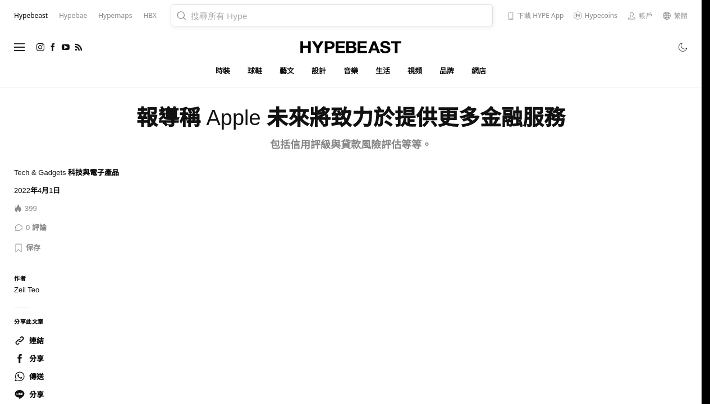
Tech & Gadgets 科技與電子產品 (66, 172)
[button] (27, 248)
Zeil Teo (26, 290)
